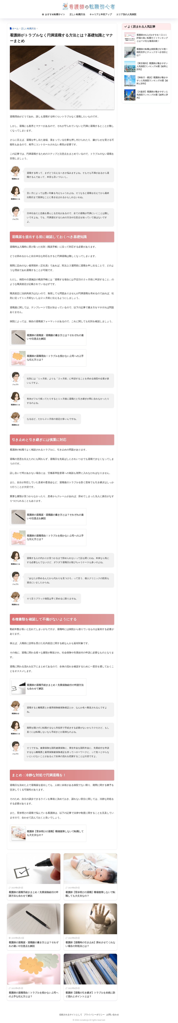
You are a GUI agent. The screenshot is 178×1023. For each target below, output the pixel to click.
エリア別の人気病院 (126, 14)
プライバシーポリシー (94, 1015)
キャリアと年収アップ (101, 14)
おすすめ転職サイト (53, 14)
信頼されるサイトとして (70, 1015)
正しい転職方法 (77, 14)
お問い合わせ (112, 1015)
